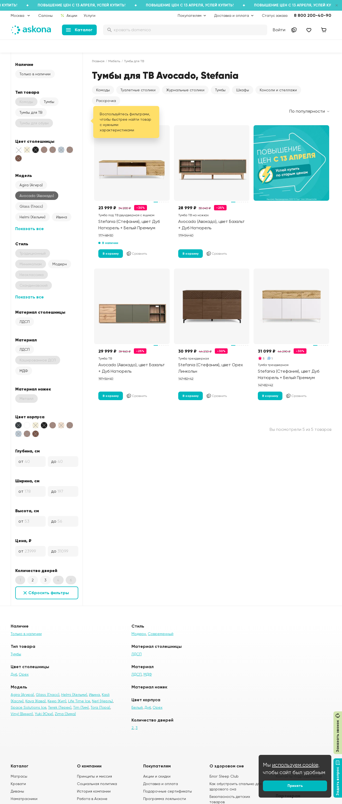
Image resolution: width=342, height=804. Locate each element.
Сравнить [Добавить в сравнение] (136, 253)
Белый (137, 707)
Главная (98, 61)
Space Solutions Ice (28, 707)
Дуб (14, 674)
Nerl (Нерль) (102, 701)
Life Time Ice (79, 701)
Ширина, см (27, 480)
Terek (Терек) (59, 707)
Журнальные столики (185, 90)
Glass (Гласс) (31, 206)
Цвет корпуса (29, 416)
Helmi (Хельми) (32, 217)
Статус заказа (274, 15)
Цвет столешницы (34, 141)
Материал (26, 339)
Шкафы (242, 90)
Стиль (21, 243)
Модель (23, 175)
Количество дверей (36, 570)
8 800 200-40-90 (312, 15)
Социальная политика (97, 784)
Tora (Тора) (100, 707)
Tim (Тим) (81, 707)
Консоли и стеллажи (278, 90)
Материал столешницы (40, 312)
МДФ (24, 371)
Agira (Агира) (31, 185)
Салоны (45, 15)
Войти (279, 29)
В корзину (111, 253)
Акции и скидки (156, 776)
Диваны (17, 791)
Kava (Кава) (35, 701)
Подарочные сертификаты (167, 791)
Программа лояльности (164, 799)
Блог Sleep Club (224, 776)
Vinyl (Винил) (22, 714)
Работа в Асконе (92, 799)
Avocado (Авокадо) (37, 196)
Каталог (79, 29)
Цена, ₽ (23, 540)
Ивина (61, 217)
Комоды (103, 90)
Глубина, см (27, 451)
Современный (160, 634)
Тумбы (49, 102)
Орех (24, 674)
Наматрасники (24, 799)
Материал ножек (33, 389)
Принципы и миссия (94, 776)
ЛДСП (25, 322)
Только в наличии (35, 74)
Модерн (59, 264)
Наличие (24, 64)
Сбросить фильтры (48, 592)
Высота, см (27, 510)
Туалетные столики (138, 90)
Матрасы (19, 776)
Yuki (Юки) (44, 714)
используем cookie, (296, 765)
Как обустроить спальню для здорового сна (235, 786)
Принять (295, 785)
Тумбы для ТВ (31, 112)
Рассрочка (106, 100)
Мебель (114, 61)
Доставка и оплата (160, 784)
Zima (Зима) (65, 714)
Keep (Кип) (57, 701)
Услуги (89, 15)
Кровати (18, 784)
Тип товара (27, 92)
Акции (68, 15)
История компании (94, 791)
